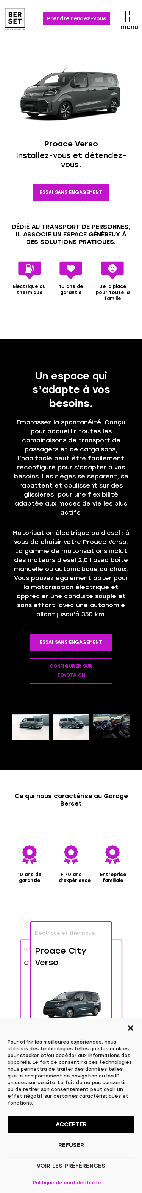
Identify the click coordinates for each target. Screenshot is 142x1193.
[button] (130, 1027)
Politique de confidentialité (67, 1182)
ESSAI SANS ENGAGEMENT (71, 192)
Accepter (71, 1124)
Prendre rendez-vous (76, 18)
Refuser (71, 1145)
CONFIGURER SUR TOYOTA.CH (71, 671)
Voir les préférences (71, 1166)
